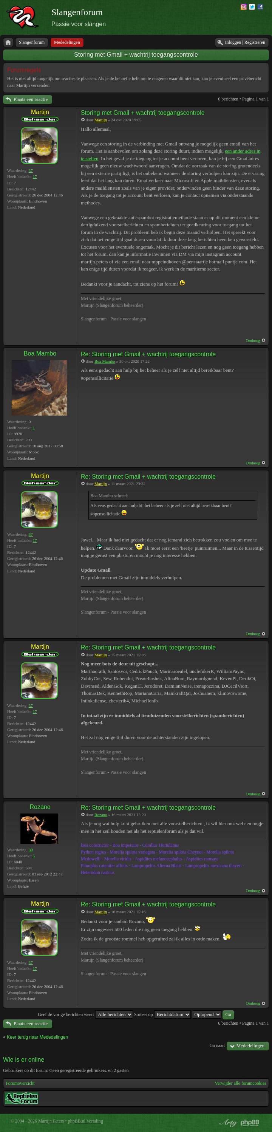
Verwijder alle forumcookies (240, 1083)
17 (35, 176)
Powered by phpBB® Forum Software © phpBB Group (250, 1123)
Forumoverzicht (20, 1083)
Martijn (40, 112)
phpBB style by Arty (227, 1123)
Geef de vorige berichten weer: (85, 1014)
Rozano (39, 807)
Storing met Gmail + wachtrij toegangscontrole (136, 54)
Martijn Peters (51, 1121)
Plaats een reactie (31, 99)
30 (31, 849)
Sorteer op (162, 1014)
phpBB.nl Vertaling (85, 1121)
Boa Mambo (40, 353)
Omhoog (253, 340)
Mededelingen (250, 1045)
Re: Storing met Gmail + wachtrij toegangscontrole (148, 354)
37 (31, 170)
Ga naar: (217, 1045)
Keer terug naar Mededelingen (37, 1037)
